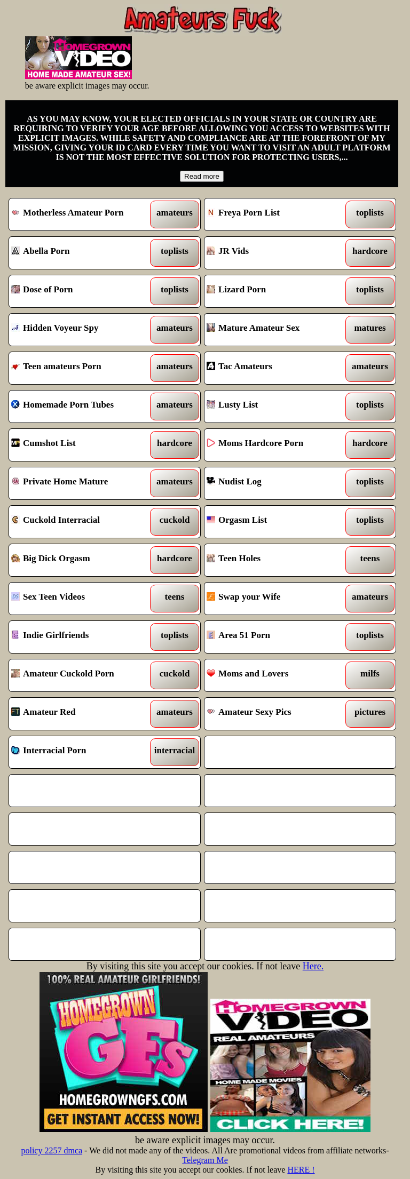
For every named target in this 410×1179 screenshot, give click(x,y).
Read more (201, 176)
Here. (313, 966)
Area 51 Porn (275, 637)
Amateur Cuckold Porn (80, 675)
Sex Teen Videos (80, 598)
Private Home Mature (80, 483)
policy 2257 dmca (51, 1150)
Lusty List (275, 406)
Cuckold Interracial (80, 522)
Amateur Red (80, 714)
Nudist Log (275, 483)
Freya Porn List (275, 214)
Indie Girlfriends (80, 637)
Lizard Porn (275, 291)
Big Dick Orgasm (80, 560)
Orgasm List (275, 522)
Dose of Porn (80, 291)
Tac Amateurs (275, 368)
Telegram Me (205, 1160)
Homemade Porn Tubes (80, 406)
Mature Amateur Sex (275, 330)
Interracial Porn (80, 752)
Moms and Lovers (275, 675)
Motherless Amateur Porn (80, 214)
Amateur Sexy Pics (275, 714)
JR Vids (275, 253)
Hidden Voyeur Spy (80, 330)
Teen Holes (275, 560)
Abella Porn (80, 253)
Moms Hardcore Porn (275, 445)
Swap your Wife (275, 598)
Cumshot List (80, 445)
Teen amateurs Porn (80, 368)
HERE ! (300, 1169)
